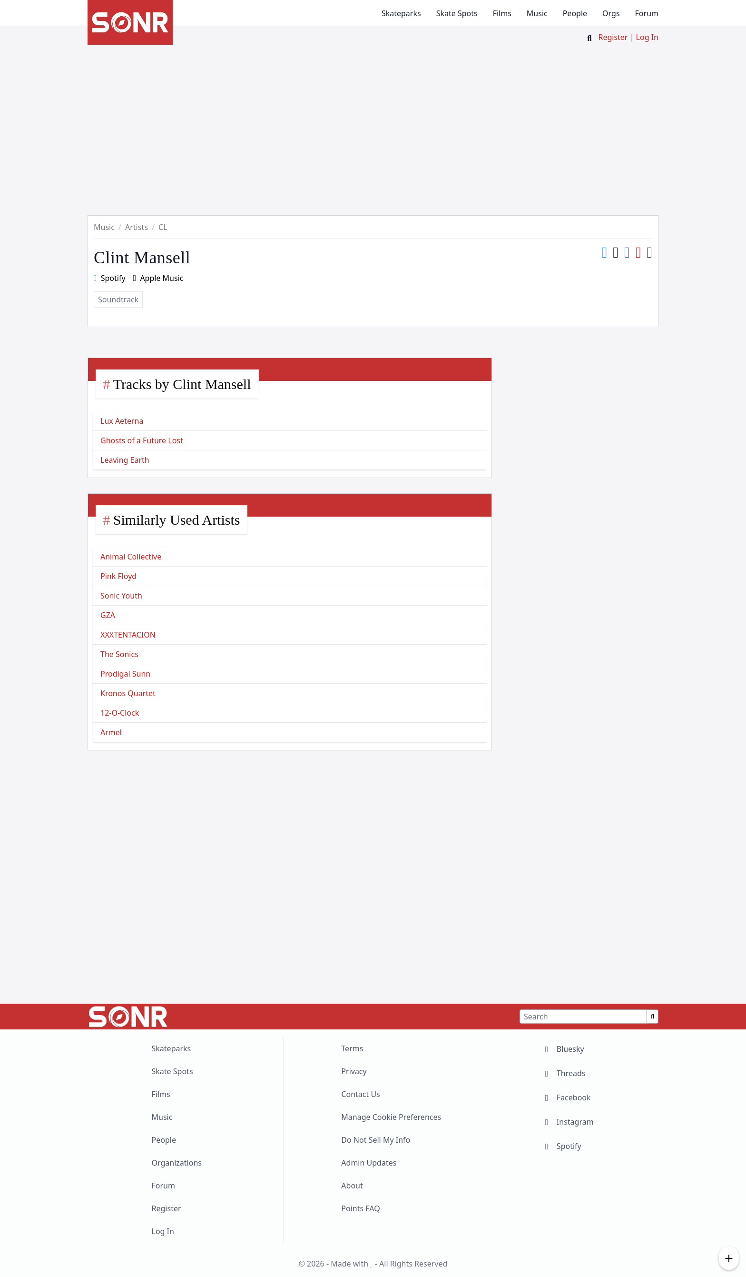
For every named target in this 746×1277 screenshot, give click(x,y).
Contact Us (360, 1094)
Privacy (353, 1071)
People (575, 13)
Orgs (610, 13)
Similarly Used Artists (176, 520)
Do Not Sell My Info (375, 1140)
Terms (352, 1048)
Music (537, 13)
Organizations (177, 1162)
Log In (647, 37)
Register (613, 37)
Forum (646, 13)
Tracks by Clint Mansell (182, 384)
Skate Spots (457, 13)
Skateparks (401, 13)
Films (502, 13)
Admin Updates (368, 1162)
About (352, 1185)
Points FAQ (360, 1208)
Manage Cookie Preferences (391, 1117)
